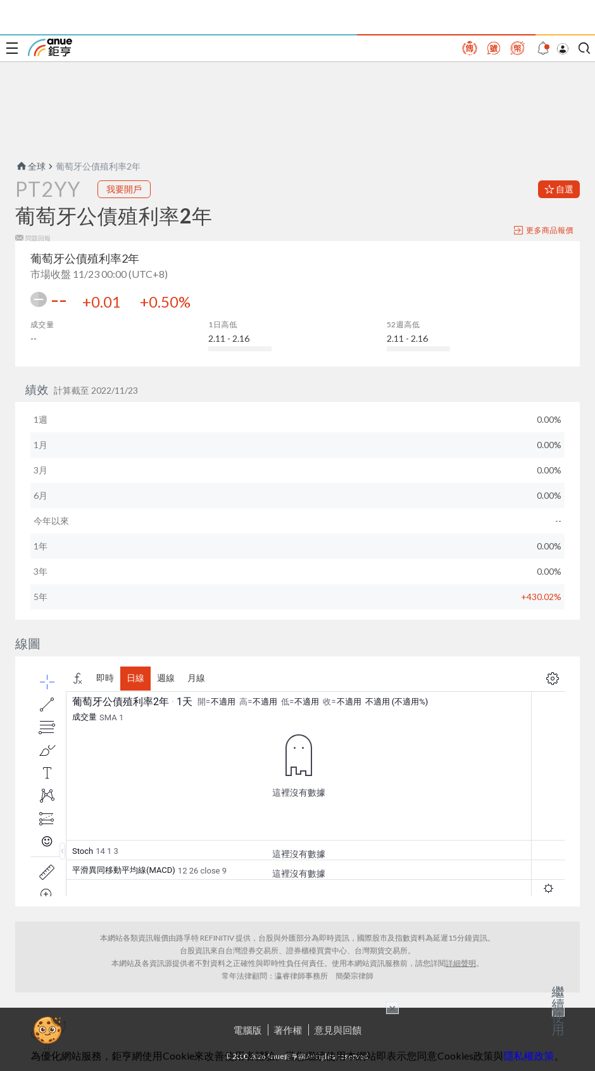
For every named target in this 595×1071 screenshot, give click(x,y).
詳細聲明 (461, 963)
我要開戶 (124, 189)
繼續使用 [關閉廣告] (558, 1010)
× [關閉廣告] (392, 1007)
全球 (30, 166)
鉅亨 (50, 47)
